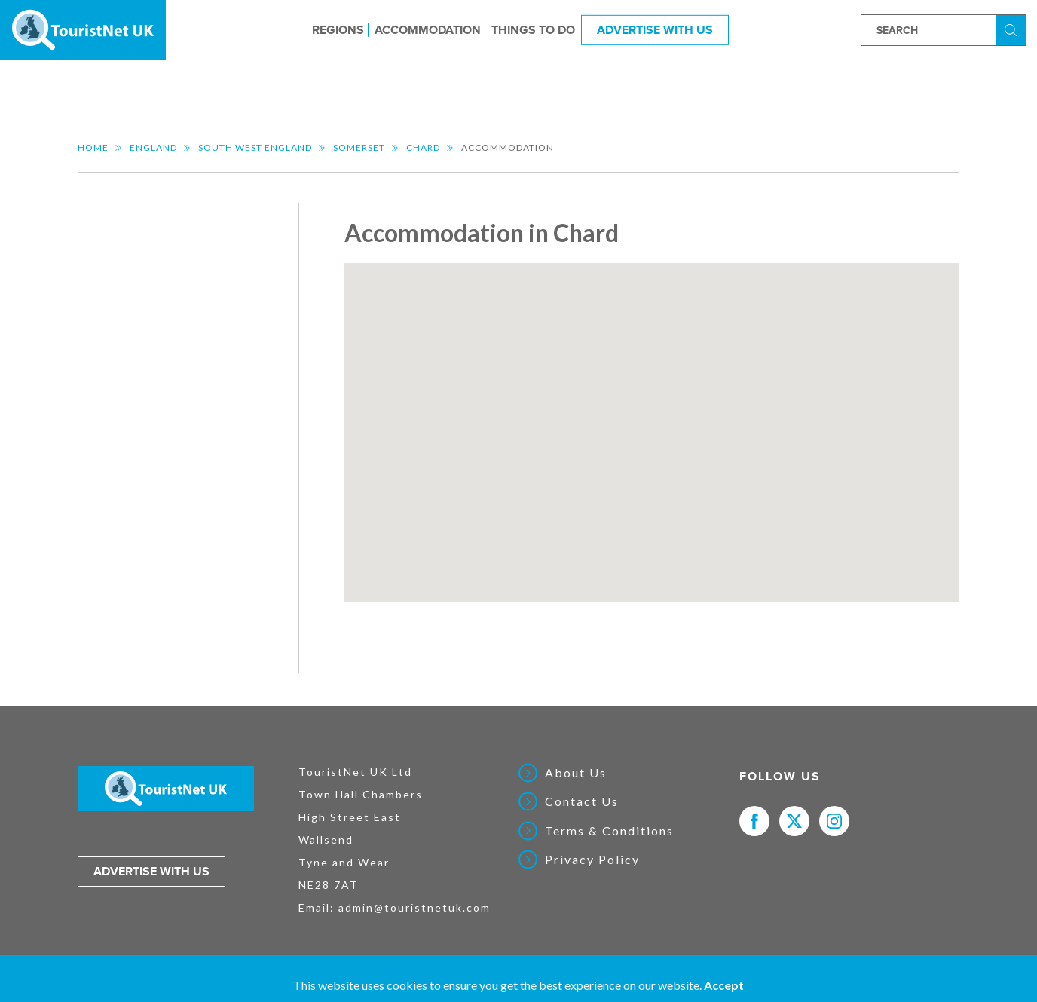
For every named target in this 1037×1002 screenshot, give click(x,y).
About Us (576, 773)
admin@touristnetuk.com (414, 907)
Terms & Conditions (609, 831)
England (153, 147)
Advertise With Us (655, 29)
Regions (338, 29)
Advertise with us (151, 871)
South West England (255, 147)
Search (1013, 29)
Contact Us (582, 801)
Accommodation (428, 29)
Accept (724, 985)
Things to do (533, 29)
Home (93, 147)
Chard (423, 147)
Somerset (359, 147)
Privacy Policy (592, 859)
